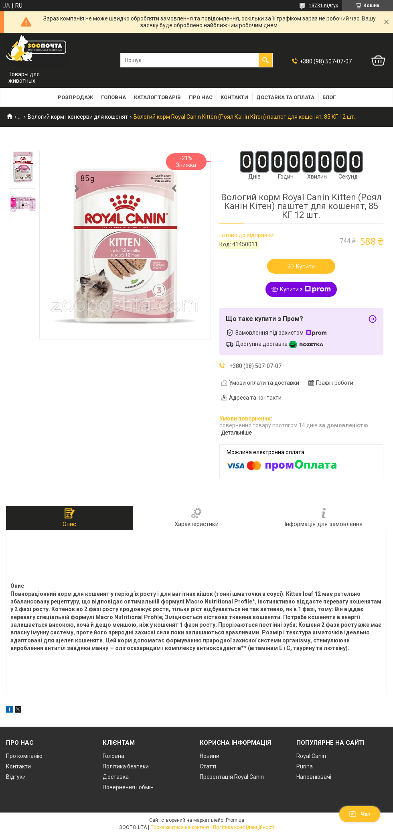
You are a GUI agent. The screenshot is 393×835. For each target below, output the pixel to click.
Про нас (201, 97)
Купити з (305, 289)
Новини (209, 756)
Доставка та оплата (285, 97)
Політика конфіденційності (243, 827)
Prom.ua (235, 820)
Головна (113, 97)
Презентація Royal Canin (232, 777)
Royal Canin (311, 756)
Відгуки (16, 777)
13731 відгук (323, 5)
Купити (305, 266)
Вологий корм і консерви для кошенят (78, 117)
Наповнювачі (313, 777)
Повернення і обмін (128, 787)
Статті (208, 766)
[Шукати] (265, 60)
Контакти (234, 97)
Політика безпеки (126, 766)
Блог (329, 97)
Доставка (116, 777)
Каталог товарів (157, 97)
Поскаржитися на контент (179, 827)
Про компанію (24, 756)
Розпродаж (75, 97)
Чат (360, 814)
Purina (304, 766)
